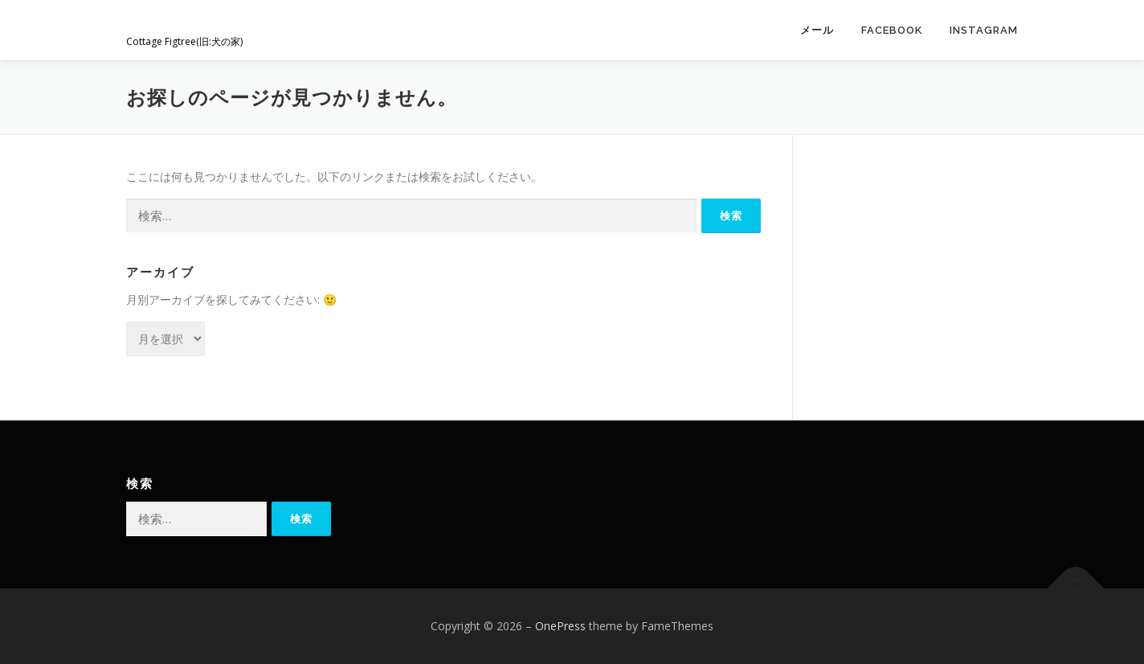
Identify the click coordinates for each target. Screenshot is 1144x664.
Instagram (984, 30)
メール (817, 30)
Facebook (891, 30)
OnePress (560, 625)
